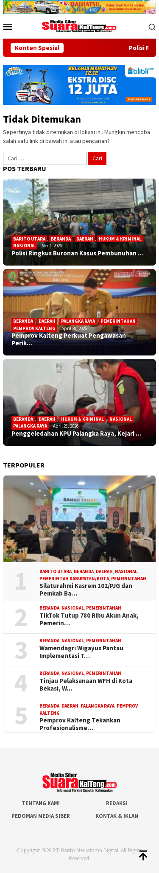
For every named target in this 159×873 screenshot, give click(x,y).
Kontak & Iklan (116, 816)
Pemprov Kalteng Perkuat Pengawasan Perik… (68, 339)
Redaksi (117, 803)
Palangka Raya (78, 321)
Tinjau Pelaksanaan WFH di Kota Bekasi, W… (85, 684)
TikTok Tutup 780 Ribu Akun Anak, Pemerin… (89, 619)
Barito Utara (29, 239)
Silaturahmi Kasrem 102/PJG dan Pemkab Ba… (85, 589)
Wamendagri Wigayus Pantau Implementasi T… (81, 652)
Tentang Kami (41, 803)
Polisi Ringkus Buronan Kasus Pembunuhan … (77, 253)
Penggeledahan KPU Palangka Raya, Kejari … (76, 433)
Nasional (24, 246)
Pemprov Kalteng (34, 328)
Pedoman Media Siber (40, 816)
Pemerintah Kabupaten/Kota (74, 579)
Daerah (84, 239)
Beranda (61, 239)
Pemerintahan (118, 321)
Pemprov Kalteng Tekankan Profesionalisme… (79, 724)
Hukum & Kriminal (120, 239)
